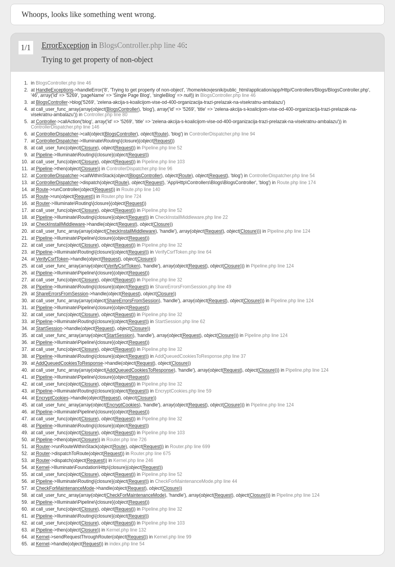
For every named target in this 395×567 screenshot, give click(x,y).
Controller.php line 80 (105, 114)
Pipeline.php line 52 (162, 148)
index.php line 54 (127, 544)
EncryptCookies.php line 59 (183, 391)
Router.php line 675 (151, 453)
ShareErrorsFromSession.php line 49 (193, 286)
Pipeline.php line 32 (162, 245)
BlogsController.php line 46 (142, 45)
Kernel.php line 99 (172, 537)
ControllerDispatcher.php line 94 (222, 134)
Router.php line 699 (190, 446)
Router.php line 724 (121, 196)
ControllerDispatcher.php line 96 (139, 168)
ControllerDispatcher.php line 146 (65, 127)
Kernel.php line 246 (133, 460)
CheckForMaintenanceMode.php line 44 (196, 481)
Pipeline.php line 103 (163, 161)
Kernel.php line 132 (126, 530)
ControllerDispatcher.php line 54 (282, 175)
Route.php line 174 (296, 182)
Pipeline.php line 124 (288, 231)
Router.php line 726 (126, 439)
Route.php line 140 (140, 189)
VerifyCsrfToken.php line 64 (183, 252)
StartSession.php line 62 (180, 321)
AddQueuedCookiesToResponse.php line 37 (200, 356)
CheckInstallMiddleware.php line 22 (191, 217)
